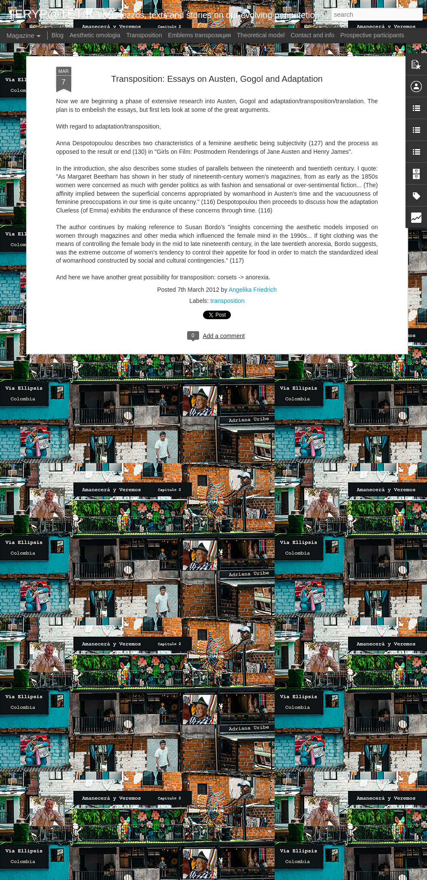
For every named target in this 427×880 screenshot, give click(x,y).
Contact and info (312, 35)
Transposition (144, 35)
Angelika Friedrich (253, 289)
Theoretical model (261, 35)
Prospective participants (372, 35)
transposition (227, 300)
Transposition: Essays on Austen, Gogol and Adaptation (217, 79)
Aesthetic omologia (95, 35)
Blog (57, 35)
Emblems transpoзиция (199, 35)
